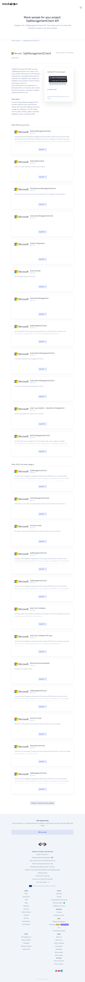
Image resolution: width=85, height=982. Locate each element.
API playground (26, 937)
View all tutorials (42, 882)
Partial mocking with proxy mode (42, 864)
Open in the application (58, 77)
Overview (59, 893)
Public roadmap (59, 943)
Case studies (26, 924)
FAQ (26, 900)
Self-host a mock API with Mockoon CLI (42, 860)
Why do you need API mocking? (42, 879)
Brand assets (59, 952)
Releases (26, 906)
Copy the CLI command (58, 81)
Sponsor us (58, 940)
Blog (26, 903)
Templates (26, 943)
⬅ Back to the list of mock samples (42, 803)
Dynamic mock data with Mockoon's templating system (42, 870)
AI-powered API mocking (59, 900)
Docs (26, 893)
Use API (42, 149)
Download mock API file (58, 84)
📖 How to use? (52, 89)
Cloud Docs (26, 897)
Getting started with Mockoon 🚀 (42, 857)
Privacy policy (59, 964)
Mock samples (16, 40)
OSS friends (59, 955)
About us (59, 937)
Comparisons (26, 921)
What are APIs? (42, 873)
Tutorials (26, 909)
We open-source (59, 906)
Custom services (59, 915)
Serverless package (59, 931)
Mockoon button (61, 96)
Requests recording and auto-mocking (42, 867)
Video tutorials (26, 912)
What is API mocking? (43, 876)
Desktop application (59, 921)
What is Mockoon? (43, 854)
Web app (59, 924)
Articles (26, 918)
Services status (59, 903)
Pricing (59, 897)
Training (26, 915)
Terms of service (59, 961)
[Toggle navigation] (80, 7)
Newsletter (59, 949)
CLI (59, 927)
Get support (59, 946)
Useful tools (26, 949)
